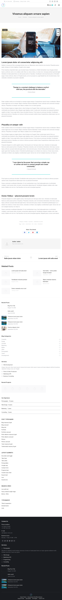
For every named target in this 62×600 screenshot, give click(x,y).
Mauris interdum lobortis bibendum (49, 280)
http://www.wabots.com (17, 243)
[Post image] (6, 273)
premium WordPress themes (36, 597)
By (31, 221)
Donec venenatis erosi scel (19, 288)
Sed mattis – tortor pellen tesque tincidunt (50, 271)
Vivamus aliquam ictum (13, 327)
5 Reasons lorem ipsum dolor (15, 316)
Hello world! (11, 311)
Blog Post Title (11, 305)
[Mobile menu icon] (58, 5)
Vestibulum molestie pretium (19, 279)
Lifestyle (5, 30)
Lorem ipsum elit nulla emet (19, 270)
